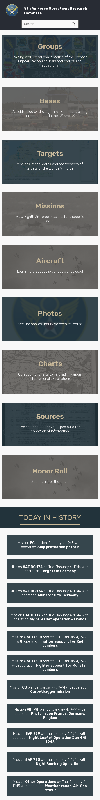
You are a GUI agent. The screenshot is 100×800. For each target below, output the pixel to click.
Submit (73, 24)
